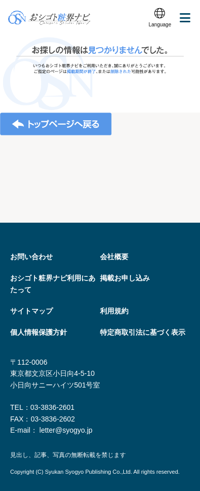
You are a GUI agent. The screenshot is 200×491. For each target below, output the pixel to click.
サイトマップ (31, 311)
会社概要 (114, 257)
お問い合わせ (31, 257)
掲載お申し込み (125, 278)
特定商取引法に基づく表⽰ (142, 332)
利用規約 (114, 311)
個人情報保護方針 (38, 332)
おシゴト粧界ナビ (49, 18)
